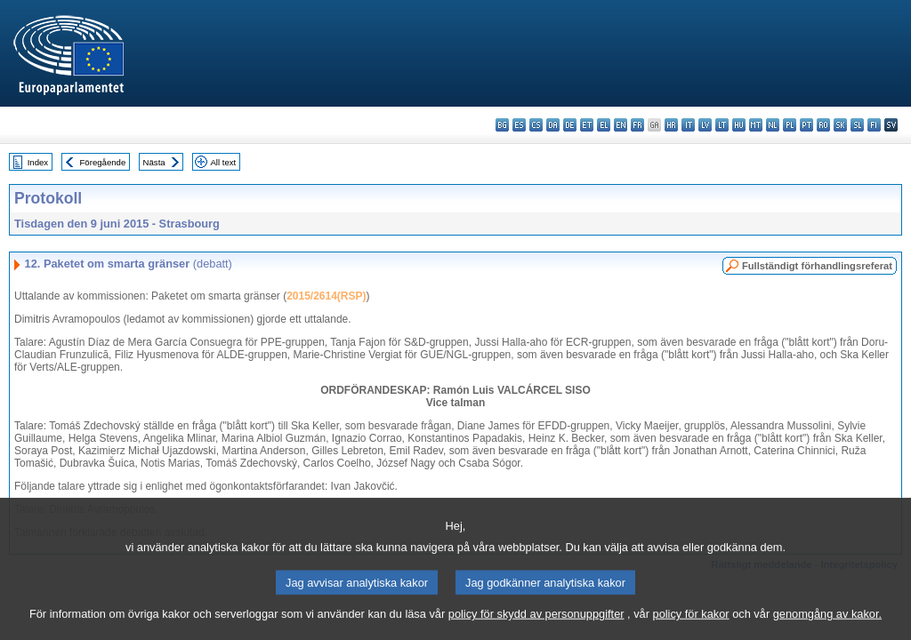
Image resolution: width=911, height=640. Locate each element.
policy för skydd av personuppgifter (536, 626)
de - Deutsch (569, 125)
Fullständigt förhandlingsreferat (817, 265)
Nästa (154, 162)
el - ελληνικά (603, 125)
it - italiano (688, 125)
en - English (620, 125)
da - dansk (553, 125)
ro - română (823, 125)
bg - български (502, 125)
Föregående (103, 162)
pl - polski (789, 125)
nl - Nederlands (772, 125)
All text (223, 162)
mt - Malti (755, 125)
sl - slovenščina (857, 125)
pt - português (806, 125)
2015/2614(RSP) (326, 296)
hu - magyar (739, 125)
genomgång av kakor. (827, 626)
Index (38, 162)
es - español (519, 125)
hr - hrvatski (671, 125)
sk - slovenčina (840, 125)
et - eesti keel (586, 125)
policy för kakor (691, 626)
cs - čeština (536, 125)
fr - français (637, 125)
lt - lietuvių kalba (722, 125)
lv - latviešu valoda (705, 125)
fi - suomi (874, 125)
